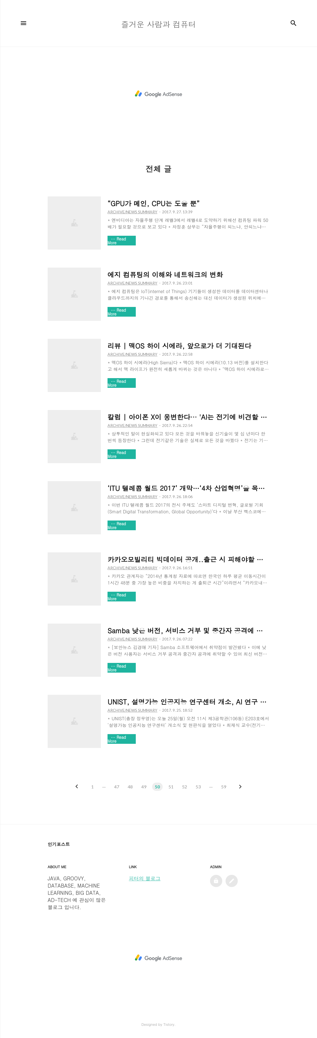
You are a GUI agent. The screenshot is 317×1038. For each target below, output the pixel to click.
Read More (117, 240)
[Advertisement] (158, 94)
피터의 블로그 (144, 878)
